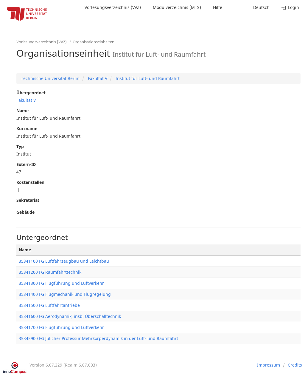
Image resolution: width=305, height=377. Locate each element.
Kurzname (26, 128)
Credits (295, 365)
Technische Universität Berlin (50, 78)
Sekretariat (27, 200)
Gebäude (25, 212)
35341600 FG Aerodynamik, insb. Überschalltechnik (70, 316)
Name (22, 110)
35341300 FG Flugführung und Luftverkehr (61, 283)
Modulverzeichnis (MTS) (177, 7)
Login (290, 7)
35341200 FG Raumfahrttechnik (50, 272)
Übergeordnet (31, 93)
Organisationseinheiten (93, 41)
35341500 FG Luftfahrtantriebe (49, 305)
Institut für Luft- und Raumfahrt (147, 78)
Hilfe (217, 7)
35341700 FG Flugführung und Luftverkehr (61, 327)
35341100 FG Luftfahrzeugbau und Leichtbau (64, 261)
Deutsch (261, 7)
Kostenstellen (30, 182)
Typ (20, 146)
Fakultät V (97, 78)
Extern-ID (26, 164)
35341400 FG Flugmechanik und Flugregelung (65, 294)
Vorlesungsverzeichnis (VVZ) (113, 7)
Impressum (268, 365)
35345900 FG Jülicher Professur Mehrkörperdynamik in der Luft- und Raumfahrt (98, 338)
